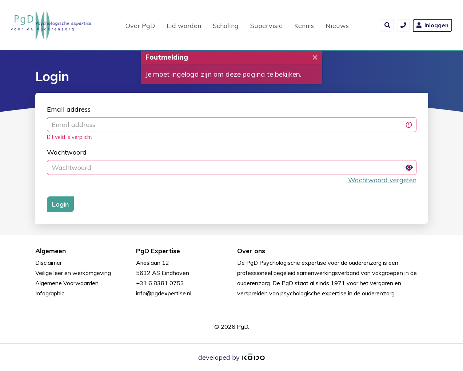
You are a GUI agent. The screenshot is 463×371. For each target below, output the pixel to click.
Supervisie (266, 25)
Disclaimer (48, 262)
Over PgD (140, 25)
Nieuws (337, 25)
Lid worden (184, 25)
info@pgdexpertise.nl (163, 293)
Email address (69, 109)
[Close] (315, 60)
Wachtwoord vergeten (382, 180)
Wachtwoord (67, 152)
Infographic (49, 293)
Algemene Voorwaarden (67, 283)
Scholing (226, 25)
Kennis (304, 25)
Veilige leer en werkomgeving (73, 272)
